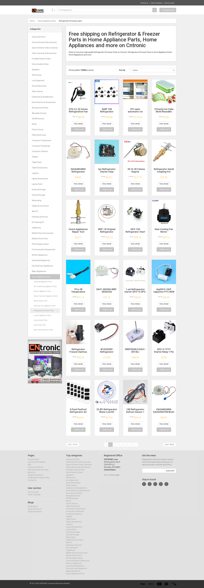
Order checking (156, 3)
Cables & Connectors (40, 206)
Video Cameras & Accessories (44, 53)
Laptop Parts (37, 184)
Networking (36, 200)
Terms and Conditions (37, 464)
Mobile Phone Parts (40, 239)
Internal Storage (38, 195)
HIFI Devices (37, 75)
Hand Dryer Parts (40, 325)
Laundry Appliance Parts (42, 315)
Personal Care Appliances (42, 266)
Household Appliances (41, 260)
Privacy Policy (33, 462)
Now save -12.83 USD (39, 3)
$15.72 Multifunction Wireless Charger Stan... (66, 3)
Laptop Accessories (40, 179)
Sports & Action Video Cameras (45, 48)
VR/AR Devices (38, 119)
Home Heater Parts (40, 320)
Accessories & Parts (40, 108)
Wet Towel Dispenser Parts (43, 330)
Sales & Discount (35, 511)
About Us (31, 475)
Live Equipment (38, 80)
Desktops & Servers (40, 217)
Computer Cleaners (40, 151)
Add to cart (78, 129)
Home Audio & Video (40, 64)
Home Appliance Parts (41, 277)
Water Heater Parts (40, 301)
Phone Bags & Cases (40, 244)
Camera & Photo (38, 37)
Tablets (35, 157)
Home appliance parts (47, 21)
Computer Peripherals (41, 146)
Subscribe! (170, 473)
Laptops (35, 173)
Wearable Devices (39, 113)
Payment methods (35, 469)
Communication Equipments (43, 249)
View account (169, 3)
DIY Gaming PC (38, 222)
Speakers (36, 70)
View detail (78, 124)
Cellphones (36, 228)
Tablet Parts (37, 162)
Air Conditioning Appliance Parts (45, 286)
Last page (169, 445)
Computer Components (41, 140)
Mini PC (35, 211)
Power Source (37, 130)
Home (32, 21)
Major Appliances (39, 271)
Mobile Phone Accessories (42, 233)
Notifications (33, 509)
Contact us (144, 3)
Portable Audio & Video (41, 59)
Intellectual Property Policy (39, 480)
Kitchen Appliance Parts (42, 291)
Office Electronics (39, 135)
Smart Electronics (39, 86)
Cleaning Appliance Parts (43, 282)
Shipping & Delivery (35, 477)
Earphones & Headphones (42, 97)
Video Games (37, 91)
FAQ (29, 467)
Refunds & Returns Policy (38, 472)
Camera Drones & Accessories (44, 42)
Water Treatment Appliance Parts (46, 296)
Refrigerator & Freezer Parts (44, 311)
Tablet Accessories (39, 168)
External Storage (39, 189)
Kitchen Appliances (39, 255)
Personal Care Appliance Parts (45, 306)
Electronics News (35, 514)
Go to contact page (111, 477)
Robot (34, 124)
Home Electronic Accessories (44, 102)
